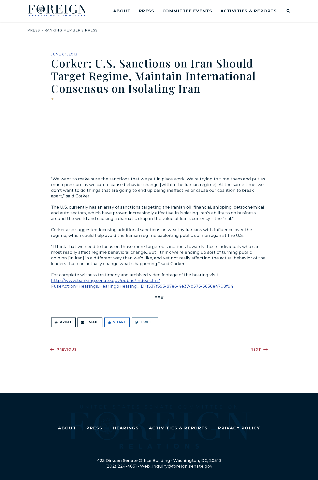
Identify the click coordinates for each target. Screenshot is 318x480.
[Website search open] (287, 11)
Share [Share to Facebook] (117, 322)
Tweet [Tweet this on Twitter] (145, 322)
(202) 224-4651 (121, 466)
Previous (67, 349)
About (121, 11)
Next (256, 349)
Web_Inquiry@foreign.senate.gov (176, 466)
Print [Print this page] (63, 322)
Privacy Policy (239, 428)
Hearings (126, 428)
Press (146, 11)
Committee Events (187, 11)
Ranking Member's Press (71, 30)
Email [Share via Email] (90, 322)
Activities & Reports (248, 11)
